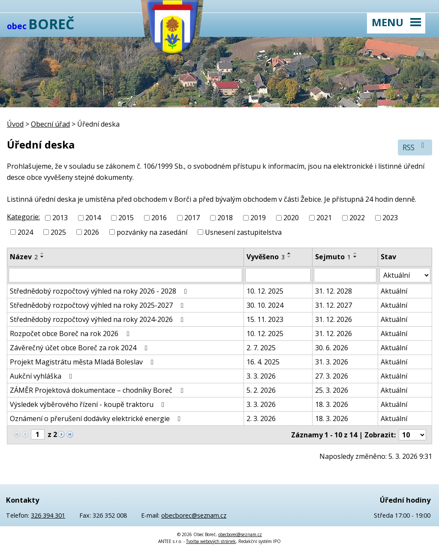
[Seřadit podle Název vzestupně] (42, 253)
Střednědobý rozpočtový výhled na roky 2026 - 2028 (100, 291)
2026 (91, 232)
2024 (25, 232)
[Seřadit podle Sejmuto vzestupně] (355, 253)
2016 (159, 217)
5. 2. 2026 (261, 390)
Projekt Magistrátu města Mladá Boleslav (83, 362)
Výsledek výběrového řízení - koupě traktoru (88, 404)
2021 (324, 217)
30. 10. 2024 (265, 305)
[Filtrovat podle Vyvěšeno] (278, 275)
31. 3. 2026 (331, 362)
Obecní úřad (50, 124)
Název (24, 256)
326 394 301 (48, 515)
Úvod (15, 124)
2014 (93, 217)
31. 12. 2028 (333, 291)
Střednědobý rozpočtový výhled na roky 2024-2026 (98, 319)
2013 (60, 217)
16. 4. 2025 (263, 362)
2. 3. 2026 (261, 418)
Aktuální (394, 291)
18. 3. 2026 (331, 404)
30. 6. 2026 (331, 347)
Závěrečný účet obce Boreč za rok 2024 (80, 347)
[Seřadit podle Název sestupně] (42, 256)
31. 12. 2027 (333, 305)
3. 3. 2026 (261, 376)
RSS (415, 147)
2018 (225, 217)
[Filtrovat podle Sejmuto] (345, 275)
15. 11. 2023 (265, 319)
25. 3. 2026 (331, 390)
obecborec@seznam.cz (193, 515)
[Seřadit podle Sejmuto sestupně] (355, 256)
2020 (291, 217)
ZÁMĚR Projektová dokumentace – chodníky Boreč (98, 390)
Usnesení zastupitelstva (243, 232)
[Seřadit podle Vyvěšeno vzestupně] (289, 253)
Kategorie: (23, 216)
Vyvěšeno (266, 256)
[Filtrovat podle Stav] (404, 275)
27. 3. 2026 (331, 376)
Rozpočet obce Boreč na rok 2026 (71, 333)
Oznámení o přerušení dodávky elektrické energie (96, 418)
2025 (58, 232)
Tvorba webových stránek (211, 541)
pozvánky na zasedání (152, 232)
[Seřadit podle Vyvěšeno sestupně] (289, 256)
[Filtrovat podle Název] (125, 275)
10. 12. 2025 (265, 291)
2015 (126, 217)
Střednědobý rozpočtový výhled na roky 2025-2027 (98, 305)
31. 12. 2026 (333, 319)
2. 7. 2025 (261, 347)
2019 (258, 217)
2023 (390, 217)
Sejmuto (333, 256)
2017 (192, 217)
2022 (357, 217)
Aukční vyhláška (42, 376)
